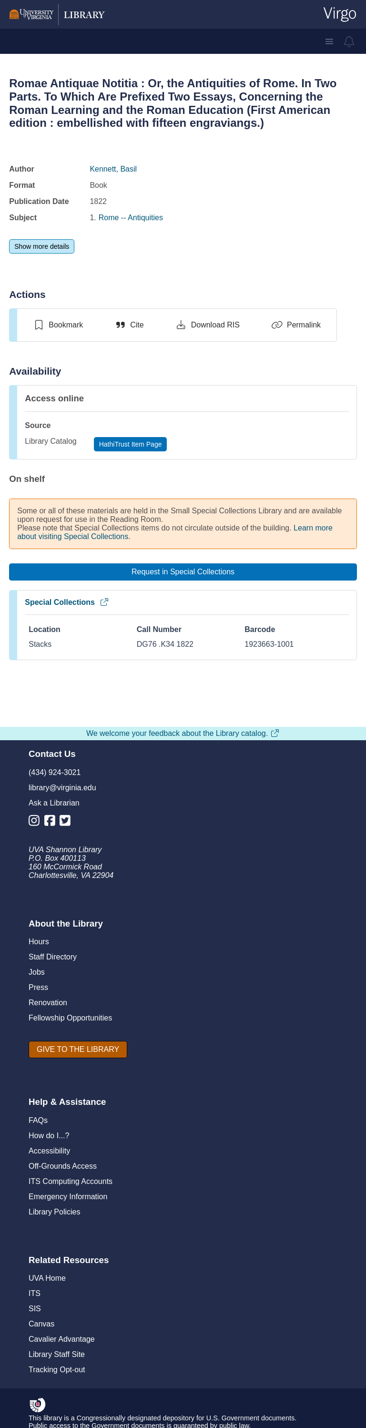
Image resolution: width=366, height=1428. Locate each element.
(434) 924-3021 (55, 772)
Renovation (48, 1003)
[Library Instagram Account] (36, 822)
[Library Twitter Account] (67, 822)
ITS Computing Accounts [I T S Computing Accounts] (70, 1181)
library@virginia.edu (62, 788)
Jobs (37, 972)
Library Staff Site (57, 1354)
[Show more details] (41, 246)
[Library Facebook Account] (52, 822)
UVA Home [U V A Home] (47, 1278)
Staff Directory (53, 957)
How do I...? (49, 1136)
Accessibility (49, 1151)
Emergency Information (68, 1197)
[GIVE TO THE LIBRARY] (78, 1049)
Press (38, 987)
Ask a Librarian (54, 803)
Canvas (41, 1324)
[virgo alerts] (349, 41)
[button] (329, 41)
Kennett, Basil (113, 169)
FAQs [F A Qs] (38, 1120)
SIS (35, 1309)
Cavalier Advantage (62, 1339)
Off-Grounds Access (63, 1166)
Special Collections (67, 602)
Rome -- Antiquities (131, 218)
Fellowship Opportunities (70, 1018)
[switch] (58, 325)
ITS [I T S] (35, 1293)
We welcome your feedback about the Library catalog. (183, 733)
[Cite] (129, 325)
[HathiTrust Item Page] (130, 444)
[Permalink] (296, 325)
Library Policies (54, 1212)
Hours (39, 942)
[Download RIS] (207, 325)
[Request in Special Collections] (183, 572)
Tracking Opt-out (57, 1370)
